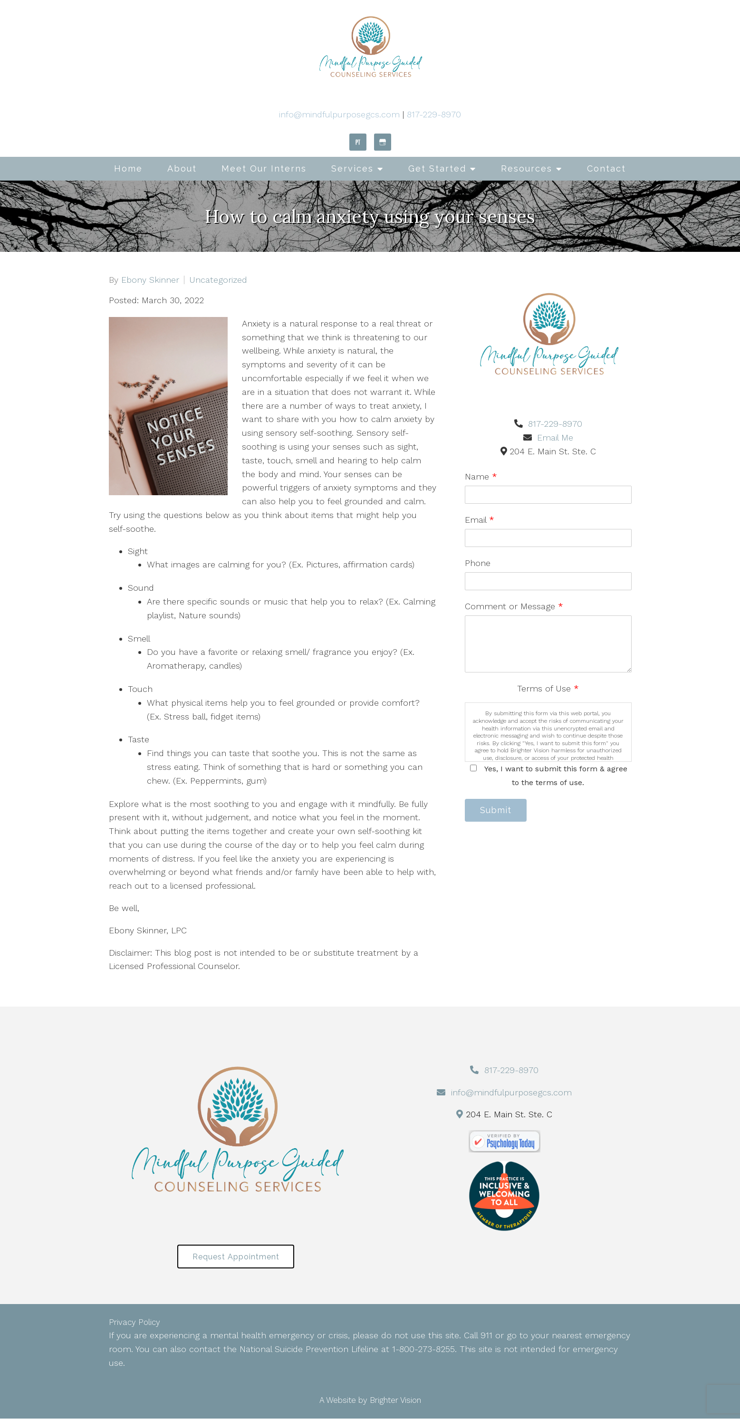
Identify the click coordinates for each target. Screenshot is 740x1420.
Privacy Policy (134, 1324)
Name (481, 476)
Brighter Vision (395, 1401)
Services (352, 168)
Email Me (555, 437)
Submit (498, 811)
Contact (606, 168)
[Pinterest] (357, 142)
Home (128, 168)
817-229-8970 (434, 114)
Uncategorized (218, 280)
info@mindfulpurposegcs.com (339, 114)
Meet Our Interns (264, 168)
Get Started (437, 168)
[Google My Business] (382, 142)
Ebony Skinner (150, 280)
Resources (526, 168)
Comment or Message (514, 606)
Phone (477, 563)
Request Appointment (235, 1257)
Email (479, 520)
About (182, 168)
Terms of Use (548, 688)
